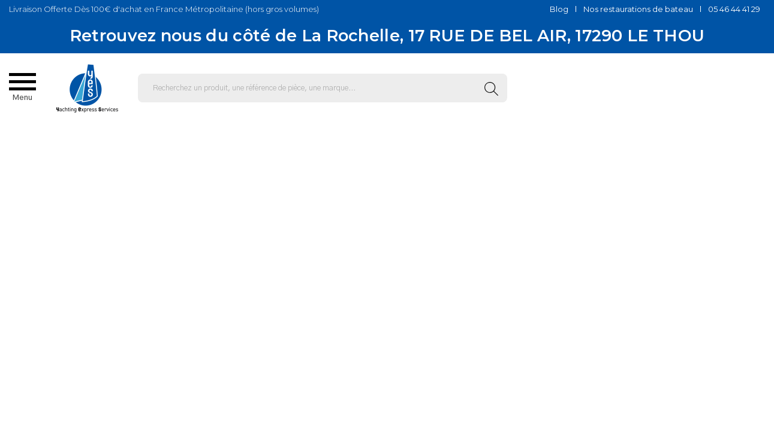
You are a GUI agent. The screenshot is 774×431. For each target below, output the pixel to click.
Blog (559, 9)
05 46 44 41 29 (734, 9)
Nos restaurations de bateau (638, 9)
